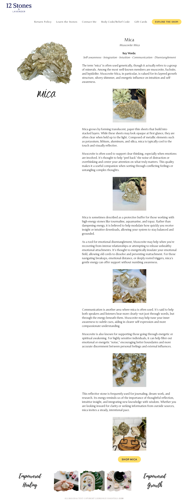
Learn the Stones (66, 21)
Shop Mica (129, 459)
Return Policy (42, 21)
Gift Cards (140, 21)
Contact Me (89, 21)
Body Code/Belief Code (115, 21)
